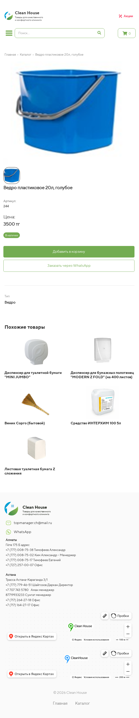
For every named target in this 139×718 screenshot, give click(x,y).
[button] (4, 162)
